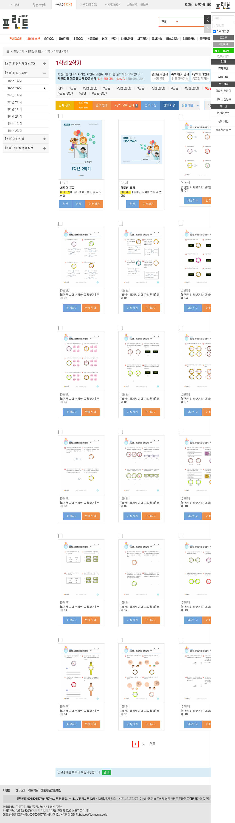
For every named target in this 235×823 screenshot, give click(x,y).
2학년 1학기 (14, 95)
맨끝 (152, 744)
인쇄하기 (94, 204)
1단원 (72, 88)
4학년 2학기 (14, 131)
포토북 (144, 4)
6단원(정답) (99, 93)
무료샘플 (205, 39)
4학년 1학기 (14, 123)
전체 (61, 88)
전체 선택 (65, 105)
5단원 (208, 88)
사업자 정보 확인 (42, 810)
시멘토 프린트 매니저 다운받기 (77, 78)
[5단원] (185, 183)
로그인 (189, 4)
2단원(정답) (124, 88)
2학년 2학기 (14, 102)
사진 (65, 204)
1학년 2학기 (14, 88)
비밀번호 (219, 25)
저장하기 (192, 200)
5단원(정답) (65, 93)
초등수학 (18, 51)
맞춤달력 (132, 4)
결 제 (107, 772)
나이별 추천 (33, 39)
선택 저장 (151, 105)
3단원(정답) (158, 88)
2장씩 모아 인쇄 (126, 105)
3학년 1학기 (14, 109)
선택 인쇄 (102, 105)
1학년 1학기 (14, 81)
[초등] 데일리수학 (39, 51)
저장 (78, 204)
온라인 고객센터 (188, 798)
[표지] (63, 183)
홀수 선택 (83, 103)
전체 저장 (169, 105)
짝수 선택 (83, 107)
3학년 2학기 (14, 116)
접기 (207, 28)
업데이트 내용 (135, 78)
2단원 (106, 88)
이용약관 (33, 790)
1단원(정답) (90, 88)
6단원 (82, 93)
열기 (207, 19)
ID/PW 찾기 (223, 56)
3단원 (140, 88)
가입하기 (223, 44)
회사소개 (20, 790)
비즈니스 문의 (126, 798)
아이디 (217, 18)
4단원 (174, 88)
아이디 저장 (221, 31)
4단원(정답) (192, 88)
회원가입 (200, 4)
